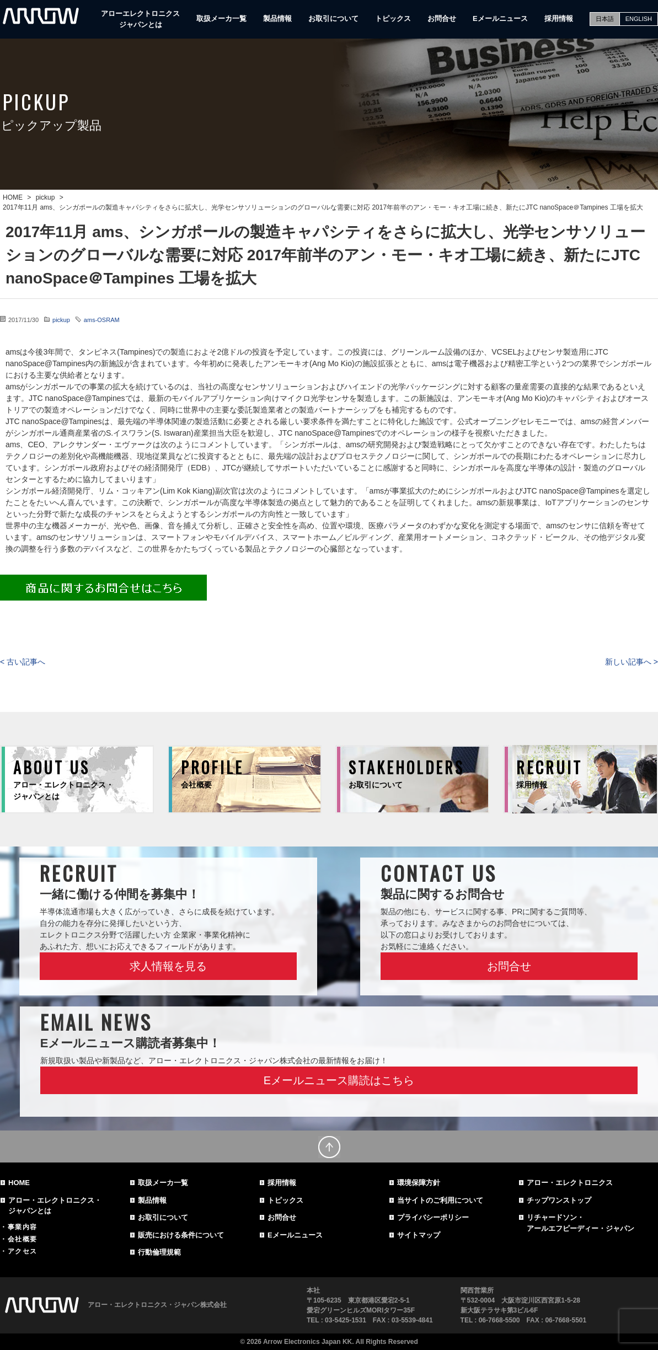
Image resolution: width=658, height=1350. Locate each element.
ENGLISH (638, 18)
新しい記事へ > (631, 661)
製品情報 (277, 18)
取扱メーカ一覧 (221, 18)
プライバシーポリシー (433, 1217)
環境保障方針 (418, 1182)
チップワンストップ (559, 1200)
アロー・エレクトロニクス (570, 1182)
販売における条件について (181, 1235)
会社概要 (23, 1239)
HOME (19, 1182)
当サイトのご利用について (440, 1200)
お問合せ (441, 18)
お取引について (333, 18)
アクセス (23, 1251)
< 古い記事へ (22, 661)
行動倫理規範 (159, 1252)
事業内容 (23, 1227)
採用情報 (558, 18)
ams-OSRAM (102, 320)
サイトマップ (418, 1235)
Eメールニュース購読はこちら (339, 1080)
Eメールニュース (500, 18)
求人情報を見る (168, 966)
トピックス (393, 18)
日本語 (605, 18)
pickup (61, 320)
